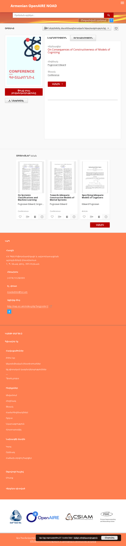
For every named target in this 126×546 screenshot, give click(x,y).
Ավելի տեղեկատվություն (85, 538)
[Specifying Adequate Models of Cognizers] (95, 177)
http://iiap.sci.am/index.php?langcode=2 (27, 306)
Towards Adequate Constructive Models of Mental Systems (62, 197)
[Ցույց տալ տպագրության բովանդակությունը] (34, 217)
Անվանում (11, 395)
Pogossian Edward (57, 65)
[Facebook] (9, 311)
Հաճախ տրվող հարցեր (19, 458)
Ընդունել (109, 538)
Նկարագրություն (15, 423)
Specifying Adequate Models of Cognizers (93, 196)
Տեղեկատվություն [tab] (83, 38)
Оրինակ (10, 452)
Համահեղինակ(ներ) (17, 412)
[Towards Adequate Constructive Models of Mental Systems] (63, 177)
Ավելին (100, 225)
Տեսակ (9, 406)
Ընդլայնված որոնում (93, 20)
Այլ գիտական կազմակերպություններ (26, 369)
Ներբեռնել (15, 100)
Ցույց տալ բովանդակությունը (23, 91)
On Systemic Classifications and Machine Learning (28, 197)
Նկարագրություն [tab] (57, 38)
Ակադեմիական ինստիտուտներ (23, 363)
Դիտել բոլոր (12, 378)
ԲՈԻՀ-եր (10, 358)
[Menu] (122, 2)
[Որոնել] (109, 15)
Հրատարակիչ (14, 429)
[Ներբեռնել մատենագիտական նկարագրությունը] (27, 217)
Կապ (8, 446)
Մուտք (9, 477)
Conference (53, 75)
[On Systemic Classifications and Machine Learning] (31, 177)
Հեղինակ (11, 401)
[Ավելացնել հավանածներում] (116, 28)
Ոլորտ (9, 418)
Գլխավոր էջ (11, 341)
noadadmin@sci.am (17, 292)
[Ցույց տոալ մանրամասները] (41, 217)
